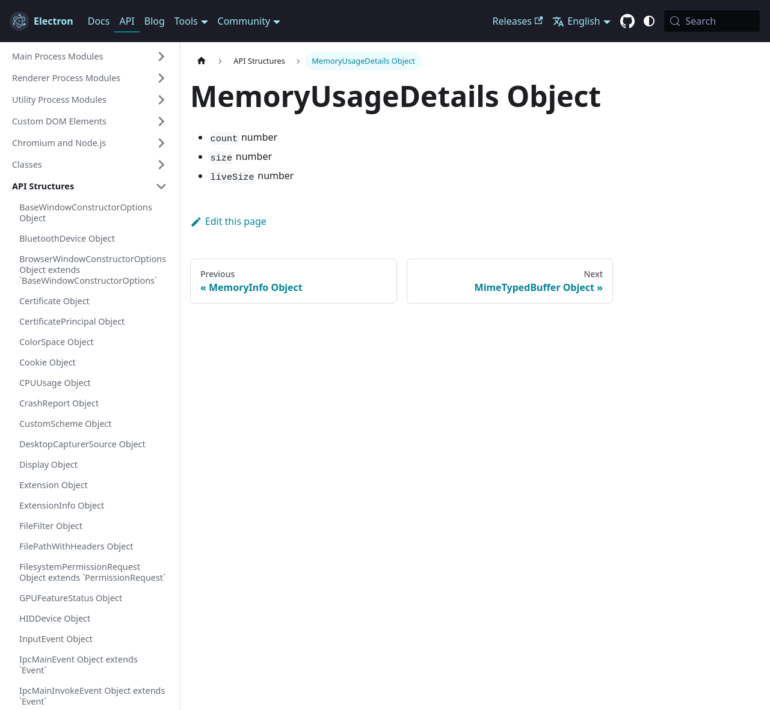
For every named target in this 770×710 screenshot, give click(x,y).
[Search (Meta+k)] (712, 21)
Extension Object (53, 485)
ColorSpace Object (56, 341)
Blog (154, 21)
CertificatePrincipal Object (72, 321)
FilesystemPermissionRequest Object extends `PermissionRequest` (92, 572)
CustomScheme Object (65, 423)
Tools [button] (186, 21)
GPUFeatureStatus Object (70, 598)
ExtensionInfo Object (61, 505)
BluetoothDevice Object (67, 238)
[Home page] (201, 61)
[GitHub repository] (627, 21)
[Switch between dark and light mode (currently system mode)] (649, 21)
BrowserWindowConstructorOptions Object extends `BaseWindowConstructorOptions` (92, 269)
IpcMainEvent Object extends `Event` (78, 664)
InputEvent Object (56, 638)
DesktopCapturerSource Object (82, 444)
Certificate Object (54, 301)
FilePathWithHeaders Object (76, 546)
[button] (89, 56)
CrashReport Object (59, 403)
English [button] (576, 21)
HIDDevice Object (54, 618)
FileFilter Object (50, 525)
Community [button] (244, 21)
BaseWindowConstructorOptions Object (85, 212)
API (126, 21)
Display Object (48, 464)
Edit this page (228, 221)
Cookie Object (47, 362)
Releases (518, 21)
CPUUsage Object (55, 382)
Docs (99, 21)
